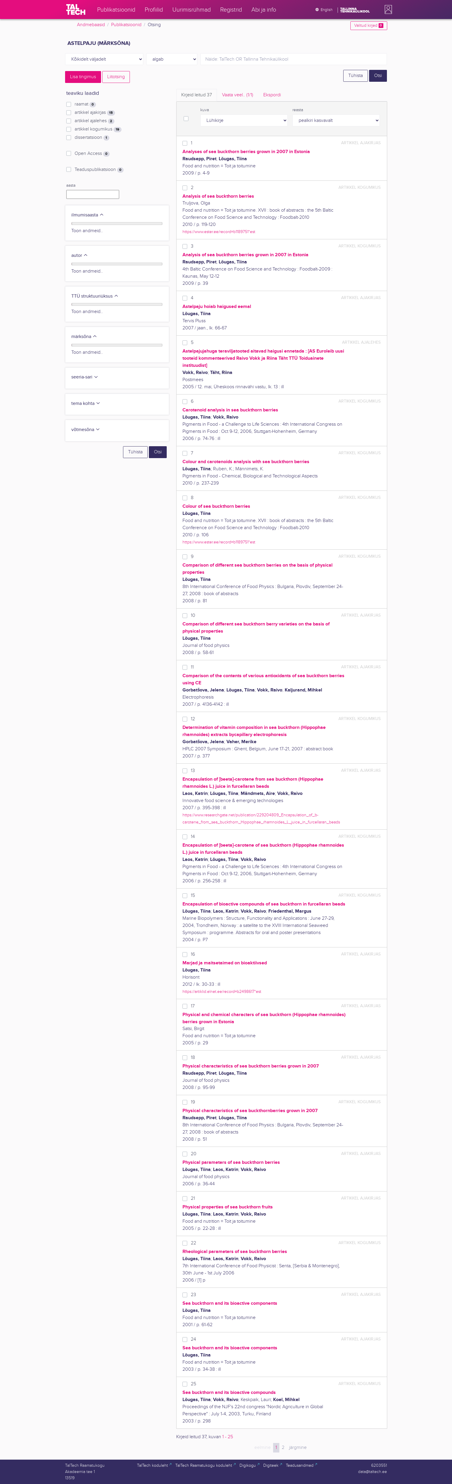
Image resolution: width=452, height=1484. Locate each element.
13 (193, 771)
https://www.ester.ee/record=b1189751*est (218, 231)
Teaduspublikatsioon (99, 170)
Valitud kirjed (368, 25)
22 (193, 1243)
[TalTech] (75, 9)
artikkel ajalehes (94, 121)
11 (192, 667)
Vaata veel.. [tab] (237, 95)
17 (193, 1006)
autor (79, 255)
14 (193, 837)
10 (193, 615)
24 (193, 1339)
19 (193, 1102)
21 (193, 1198)
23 (193, 1295)
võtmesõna (85, 430)
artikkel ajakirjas (95, 113)
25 (193, 1384)
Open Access (92, 154)
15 (193, 895)
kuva (204, 110)
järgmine (298, 1447)
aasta (70, 185)
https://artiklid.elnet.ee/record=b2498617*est (221, 991)
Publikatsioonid (126, 25)
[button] (387, 9)
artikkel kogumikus (98, 129)
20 (193, 1154)
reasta (297, 110)
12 (193, 719)
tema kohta (85, 403)
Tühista (355, 75)
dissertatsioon (92, 138)
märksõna (84, 336)
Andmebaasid (91, 25)
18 (193, 1057)
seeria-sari (84, 377)
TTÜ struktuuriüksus (95, 296)
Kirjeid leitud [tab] (196, 95)
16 (193, 954)
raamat (85, 104)
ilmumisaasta (87, 215)
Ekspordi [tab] (272, 95)
